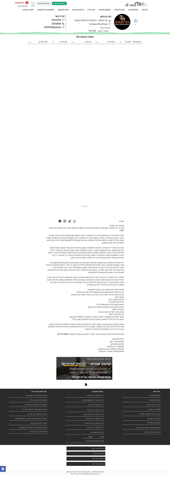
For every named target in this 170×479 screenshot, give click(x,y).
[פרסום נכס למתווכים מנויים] (28, 405)
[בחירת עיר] (105, 42)
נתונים (68, 472)
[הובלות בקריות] (85, 459)
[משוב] (88, 436)
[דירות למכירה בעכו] (85, 405)
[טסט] (99, 436)
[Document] (86, 384)
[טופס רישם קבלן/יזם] (28, 423)
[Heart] (33, 3)
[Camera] (59, 221)
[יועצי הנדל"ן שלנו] (141, 405)
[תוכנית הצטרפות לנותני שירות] (28, 409)
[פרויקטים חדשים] (141, 419)
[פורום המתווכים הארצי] (85, 441)
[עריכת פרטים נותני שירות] (28, 414)
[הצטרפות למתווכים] (59, 3)
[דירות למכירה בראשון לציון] (85, 400)
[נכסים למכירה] (141, 395)
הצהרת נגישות (98, 472)
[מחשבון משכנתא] (141, 423)
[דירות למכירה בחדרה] (85, 395)
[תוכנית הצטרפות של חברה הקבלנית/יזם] (28, 418)
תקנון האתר (85, 472)
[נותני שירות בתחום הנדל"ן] (141, 414)
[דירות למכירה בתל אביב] (85, 423)
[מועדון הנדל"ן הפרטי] (141, 432)
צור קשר (76, 472)
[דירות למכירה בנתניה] (85, 410)
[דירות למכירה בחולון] (85, 428)
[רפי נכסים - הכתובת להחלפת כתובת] (74, 221)
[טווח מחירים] (38, 42)
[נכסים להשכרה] (141, 400)
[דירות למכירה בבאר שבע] (85, 415)
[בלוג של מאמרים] (85, 432)
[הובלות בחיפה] (85, 454)
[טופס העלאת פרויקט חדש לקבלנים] (28, 428)
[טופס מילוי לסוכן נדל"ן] (28, 400)
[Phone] (63, 27)
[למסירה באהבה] (141, 409)
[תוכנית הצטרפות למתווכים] (28, 395)
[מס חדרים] (59, 42)
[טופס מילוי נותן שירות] (28, 432)
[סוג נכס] (81, 42)
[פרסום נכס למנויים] (43, 3)
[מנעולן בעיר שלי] (85, 464)
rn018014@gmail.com (52, 27)
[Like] (135, 20)
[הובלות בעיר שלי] (85, 448)
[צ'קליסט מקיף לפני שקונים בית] (141, 428)
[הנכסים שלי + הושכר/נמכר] (130, 42)
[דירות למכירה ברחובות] (85, 419)
